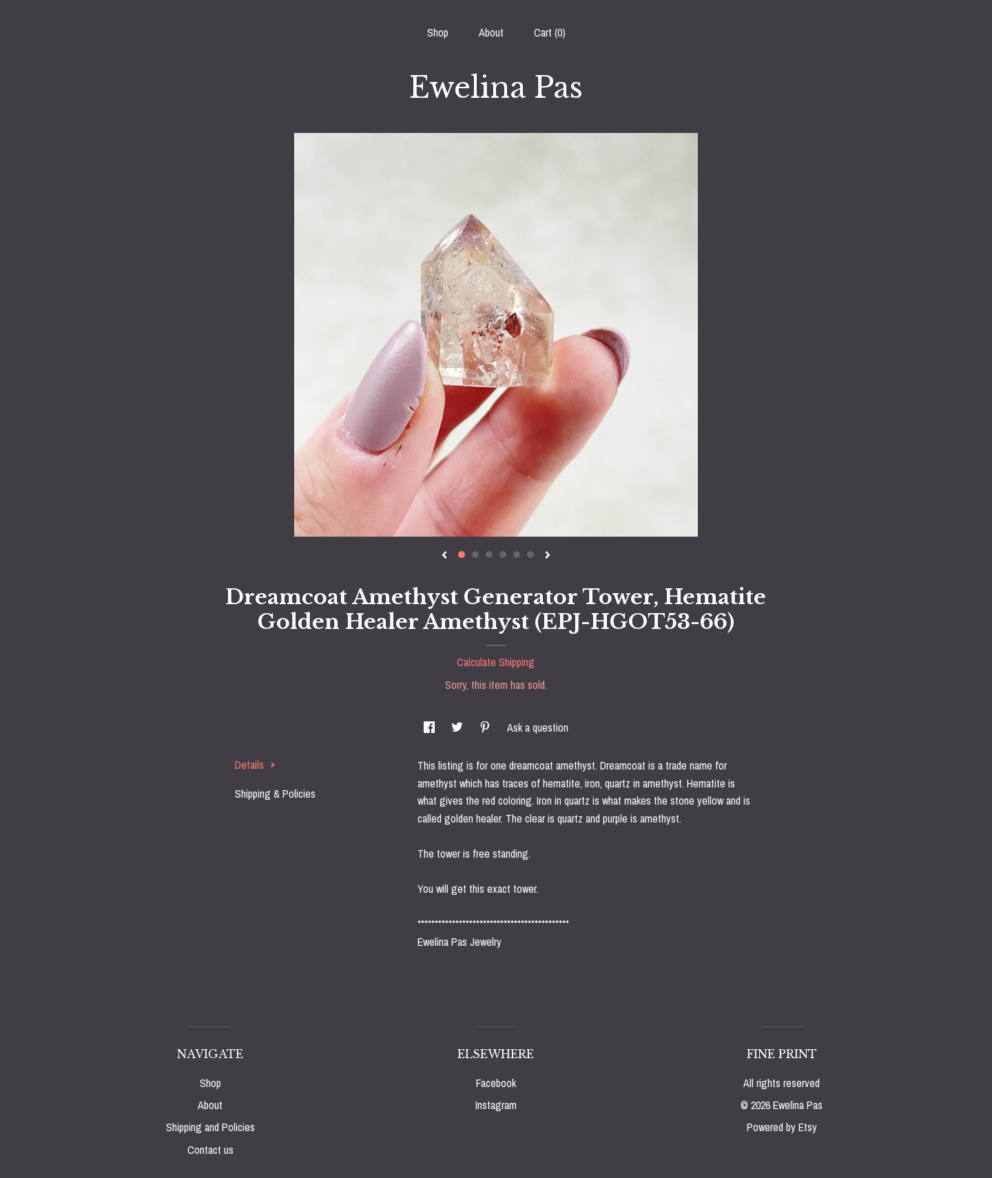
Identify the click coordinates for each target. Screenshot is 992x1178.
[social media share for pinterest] (486, 727)
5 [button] (516, 554)
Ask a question (537, 727)
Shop (437, 32)
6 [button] (530, 554)
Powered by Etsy (782, 1127)
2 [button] (475, 554)
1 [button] (461, 554)
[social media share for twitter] (458, 727)
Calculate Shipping (496, 662)
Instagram (496, 1105)
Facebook (496, 1083)
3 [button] (489, 554)
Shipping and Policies (210, 1127)
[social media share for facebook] (430, 727)
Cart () (550, 32)
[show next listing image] (547, 556)
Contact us (210, 1149)
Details (255, 764)
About (491, 32)
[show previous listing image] (444, 556)
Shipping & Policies (275, 793)
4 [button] (502, 554)
